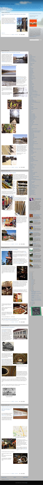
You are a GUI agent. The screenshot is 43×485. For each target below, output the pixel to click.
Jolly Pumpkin (31, 123)
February (32, 302)
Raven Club (31, 154)
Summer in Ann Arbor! (36, 248)
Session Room (32, 163)
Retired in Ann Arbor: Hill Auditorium (8, 327)
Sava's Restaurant (32, 159)
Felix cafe (31, 103)
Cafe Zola (31, 82)
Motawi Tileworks (32, 138)
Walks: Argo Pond (32, 184)
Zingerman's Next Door (33, 194)
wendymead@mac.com (37, 198)
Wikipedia (3, 359)
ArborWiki (18, 151)
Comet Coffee (31, 87)
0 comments (16, 34)
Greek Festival (31, 109)
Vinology (25, 252)
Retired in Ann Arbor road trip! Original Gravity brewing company (13, 406)
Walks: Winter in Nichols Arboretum (34, 185)
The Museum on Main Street (33, 172)
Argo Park (31, 64)
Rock (30, 155)
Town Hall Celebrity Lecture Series (34, 176)
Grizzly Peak (31, 111)
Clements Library (32, 86)
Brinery (30, 80)
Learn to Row (18, 77)
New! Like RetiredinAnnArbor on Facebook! (35, 13)
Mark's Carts (31, 129)
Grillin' (30, 110)
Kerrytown (31, 125)
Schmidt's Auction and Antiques (34, 160)
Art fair (30, 67)
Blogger (26, 482)
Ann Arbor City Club (36, 232)
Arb (30, 62)
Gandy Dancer (31, 106)
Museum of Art (31, 140)
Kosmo (30, 127)
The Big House (32, 170)
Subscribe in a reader (32, 16)
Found (30, 105)
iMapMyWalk (3, 61)
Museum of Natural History (33, 141)
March (32, 290)
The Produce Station (32, 173)
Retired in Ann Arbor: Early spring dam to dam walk (11, 52)
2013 (31, 277)
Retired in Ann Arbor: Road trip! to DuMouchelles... (35, 291)
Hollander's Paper (32, 121)
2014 (31, 276)
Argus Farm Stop (35, 264)
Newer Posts (4, 477)
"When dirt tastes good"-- (19, 262)
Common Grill (31, 88)
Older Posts (25, 477)
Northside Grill (31, 145)
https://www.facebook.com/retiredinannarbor (10, 319)
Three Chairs (31, 175)
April (32, 289)
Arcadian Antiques (32, 63)
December (32, 279)
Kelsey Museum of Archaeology (34, 124)
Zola (30, 195)
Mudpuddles (31, 139)
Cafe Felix (31, 81)
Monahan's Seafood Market (33, 137)
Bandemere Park (32, 72)
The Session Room (32, 174)
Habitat (30, 112)
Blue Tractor (31, 79)
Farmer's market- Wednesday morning (35, 102)
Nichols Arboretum (32, 142)
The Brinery (31, 171)
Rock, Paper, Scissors (32, 156)
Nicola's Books (32, 144)
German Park (31, 107)
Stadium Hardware (15, 198)
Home (15, 477)
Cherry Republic (32, 84)
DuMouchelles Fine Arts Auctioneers (10, 23)
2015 (31, 275)
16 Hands (31, 55)
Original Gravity (4, 415)
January (32, 303)
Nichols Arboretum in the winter (34, 143)
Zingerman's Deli (32, 193)
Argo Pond (31, 65)
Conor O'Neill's (32, 89)
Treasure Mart (31, 177)
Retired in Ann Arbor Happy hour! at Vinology (10, 249)
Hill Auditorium (31, 120)
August (32, 284)
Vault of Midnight (32, 182)
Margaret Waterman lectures (33, 128)
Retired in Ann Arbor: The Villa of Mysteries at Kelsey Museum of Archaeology (37, 215)
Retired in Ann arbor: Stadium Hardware (9, 172)
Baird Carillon (31, 71)
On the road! (31, 146)
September (32, 283)
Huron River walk (32, 122)
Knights (31, 126)
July (31, 285)
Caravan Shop (31, 83)
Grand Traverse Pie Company (34, 108)
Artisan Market (31, 68)
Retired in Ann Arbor (7, 4)
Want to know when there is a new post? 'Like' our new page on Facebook (7, 409)
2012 (31, 278)
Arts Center (31, 69)
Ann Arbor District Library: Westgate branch (36, 220)
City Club (31, 85)
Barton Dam (18, 145)
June (32, 286)
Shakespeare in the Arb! (36, 237)
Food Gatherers (32, 104)
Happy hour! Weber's (32, 119)
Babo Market (31, 70)
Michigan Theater (32, 136)
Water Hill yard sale (32, 186)
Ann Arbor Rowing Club (19, 78)
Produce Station (32, 153)
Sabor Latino (31, 157)
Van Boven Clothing (32, 181)
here (23, 200)
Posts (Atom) (7, 479)
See (30, 162)
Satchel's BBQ (31, 158)
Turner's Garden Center (33, 178)
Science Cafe (31, 161)
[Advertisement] (14, 43)
